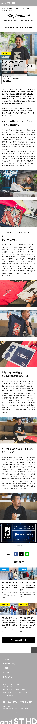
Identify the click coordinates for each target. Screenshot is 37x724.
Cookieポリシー (23, 692)
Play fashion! (9, 8)
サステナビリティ (9, 663)
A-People (17, 8)
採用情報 (6, 672)
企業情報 (6, 659)
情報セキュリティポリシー (10, 692)
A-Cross (29, 27)
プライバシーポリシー (9, 687)
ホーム (4, 684)
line (27, 554)
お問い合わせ (7, 677)
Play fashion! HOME (18, 640)
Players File (14, 27)
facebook (16, 554)
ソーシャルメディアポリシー (16, 684)
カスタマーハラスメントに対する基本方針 (14, 690)
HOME (3, 8)
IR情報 (5, 668)
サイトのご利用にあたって (10, 695)
